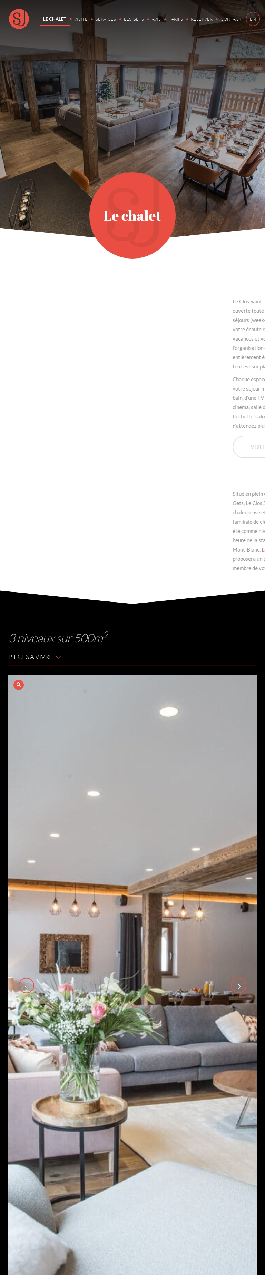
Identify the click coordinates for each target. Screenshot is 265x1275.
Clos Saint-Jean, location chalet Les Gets (19, 19)
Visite (81, 19)
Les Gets (134, 19)
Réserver (202, 19)
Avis (156, 19)
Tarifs (176, 19)
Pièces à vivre (35, 657)
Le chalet (54, 19)
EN (253, 19)
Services (106, 19)
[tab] (132, 657)
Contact (231, 19)
